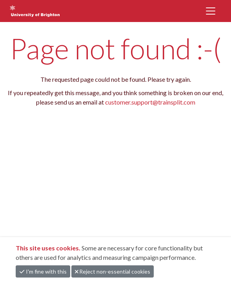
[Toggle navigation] (211, 11)
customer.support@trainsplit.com (150, 102)
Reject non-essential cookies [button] (113, 271)
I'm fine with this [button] (43, 271)
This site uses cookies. (49, 248)
